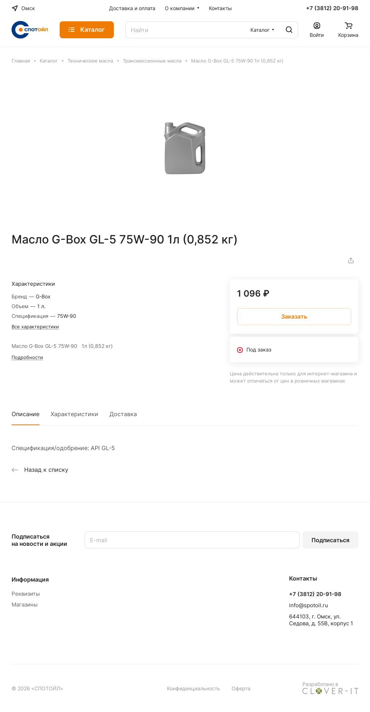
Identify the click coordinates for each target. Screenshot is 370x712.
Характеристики (74, 414)
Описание (25, 414)
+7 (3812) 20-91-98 (332, 8)
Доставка (123, 414)
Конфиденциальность (193, 688)
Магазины (25, 604)
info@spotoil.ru (308, 605)
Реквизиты (26, 593)
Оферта (241, 688)
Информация (30, 579)
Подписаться (330, 540)
